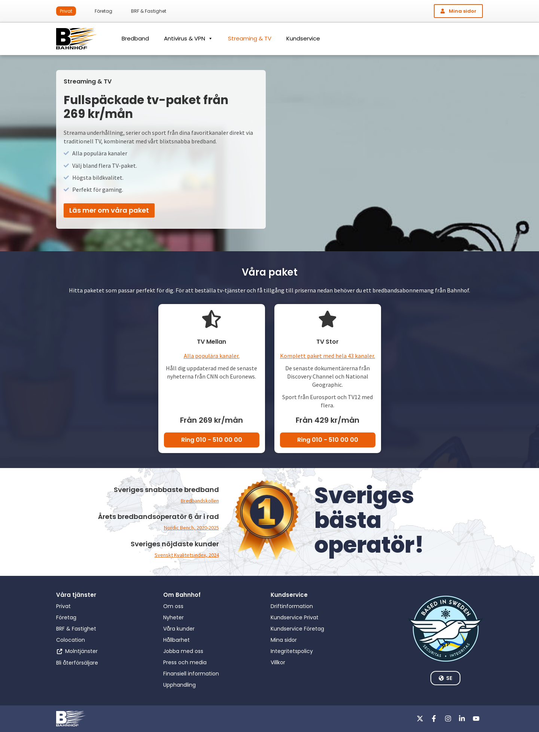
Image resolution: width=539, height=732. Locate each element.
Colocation (70, 640)
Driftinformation (292, 606)
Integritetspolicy (292, 651)
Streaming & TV (249, 38)
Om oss (173, 606)
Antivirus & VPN (188, 38)
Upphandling (179, 685)
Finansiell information (191, 673)
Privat (66, 11)
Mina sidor (284, 640)
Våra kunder (179, 628)
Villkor (278, 662)
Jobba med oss (183, 651)
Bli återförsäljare (77, 662)
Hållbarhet (176, 640)
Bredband (135, 38)
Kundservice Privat (295, 617)
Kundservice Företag (297, 628)
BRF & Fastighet (148, 11)
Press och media (185, 662)
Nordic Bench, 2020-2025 (187, 527)
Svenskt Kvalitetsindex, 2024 (182, 554)
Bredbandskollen (197, 500)
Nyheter (173, 617)
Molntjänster (81, 651)
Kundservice (303, 38)
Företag (103, 11)
